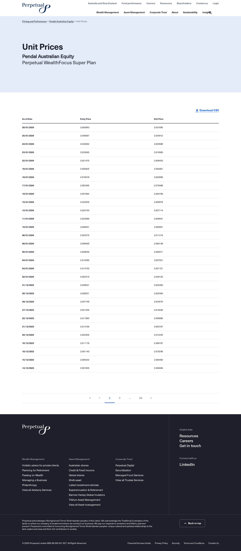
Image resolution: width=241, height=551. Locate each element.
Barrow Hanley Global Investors (87, 495)
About (175, 12)
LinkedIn (187, 464)
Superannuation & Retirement (86, 490)
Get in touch (190, 445)
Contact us (202, 3)
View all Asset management (84, 504)
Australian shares (79, 465)
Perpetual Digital (124, 465)
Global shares (76, 475)
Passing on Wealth (32, 475)
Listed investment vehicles (84, 485)
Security (176, 543)
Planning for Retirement (35, 470)
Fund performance (132, 3)
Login (216, 3)
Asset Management (134, 12)
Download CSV (207, 110)
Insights (206, 12)
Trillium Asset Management (84, 500)
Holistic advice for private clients (40, 465)
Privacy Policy (161, 543)
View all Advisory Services (36, 490)
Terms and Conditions (194, 543)
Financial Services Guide (139, 543)
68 (140, 398)
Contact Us (213, 543)
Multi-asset (75, 480)
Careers (150, 3)
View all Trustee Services (129, 480)
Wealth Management (107, 12)
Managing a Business (34, 480)
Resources (166, 3)
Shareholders (184, 3)
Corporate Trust (158, 12)
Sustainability (190, 12)
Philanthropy (29, 485)
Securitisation (123, 470)
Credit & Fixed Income (81, 470)
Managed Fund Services (129, 475)
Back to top (192, 523)
